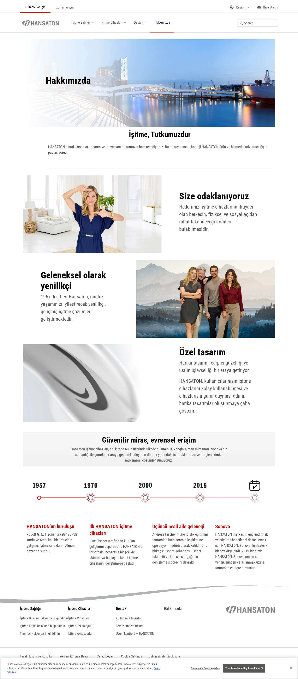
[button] (131, 656)
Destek (138, 22)
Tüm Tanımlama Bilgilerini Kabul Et (244, 668)
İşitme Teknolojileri (80, 626)
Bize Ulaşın (270, 7)
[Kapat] (291, 668)
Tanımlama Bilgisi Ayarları (205, 668)
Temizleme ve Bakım (129, 626)
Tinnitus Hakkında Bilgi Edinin (40, 634)
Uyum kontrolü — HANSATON (135, 634)
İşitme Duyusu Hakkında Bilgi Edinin (44, 618)
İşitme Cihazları (111, 22)
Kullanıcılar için (35, 7)
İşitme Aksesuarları (81, 634)
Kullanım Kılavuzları (129, 618)
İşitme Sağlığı (81, 22)
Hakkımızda (162, 22)
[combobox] (257, 23)
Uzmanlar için (64, 7)
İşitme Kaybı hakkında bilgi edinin (42, 626)
